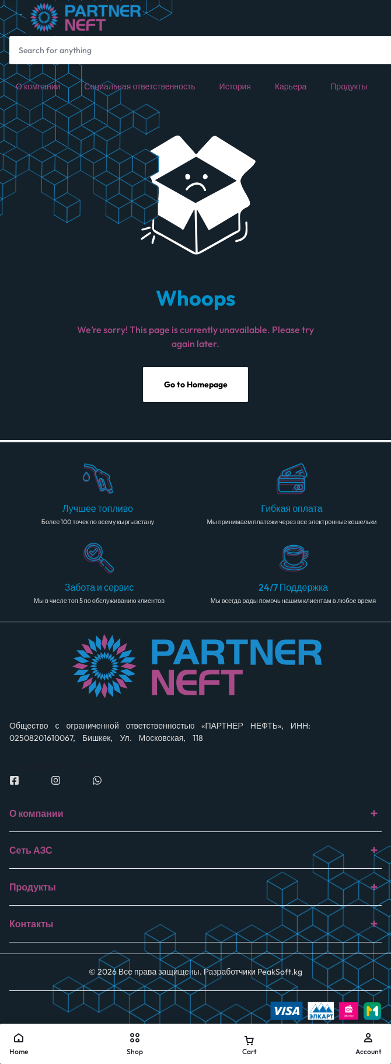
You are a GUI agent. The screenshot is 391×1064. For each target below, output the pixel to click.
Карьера (290, 86)
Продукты (348, 86)
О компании (38, 86)
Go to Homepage (196, 384)
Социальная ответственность (139, 86)
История (235, 86)
